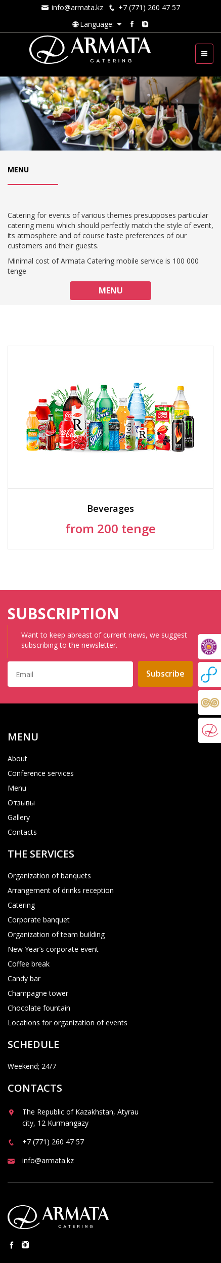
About (17, 758)
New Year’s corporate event (53, 949)
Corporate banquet (39, 919)
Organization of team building (56, 934)
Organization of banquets (49, 875)
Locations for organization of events (67, 1022)
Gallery (19, 817)
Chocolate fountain (39, 1008)
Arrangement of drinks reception (61, 890)
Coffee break (29, 964)
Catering (21, 905)
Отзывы (21, 802)
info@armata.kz (72, 7)
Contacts (22, 832)
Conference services (41, 773)
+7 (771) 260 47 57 (144, 7)
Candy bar (24, 978)
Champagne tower (38, 993)
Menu (111, 290)
